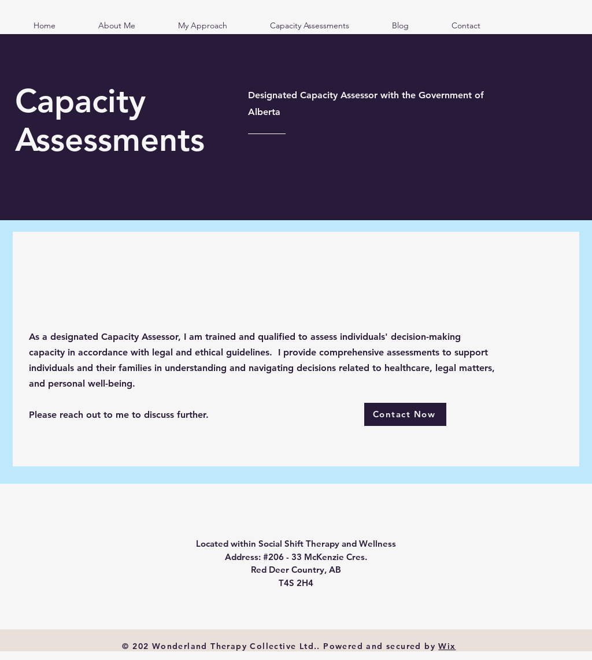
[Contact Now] (405, 414)
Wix (447, 646)
